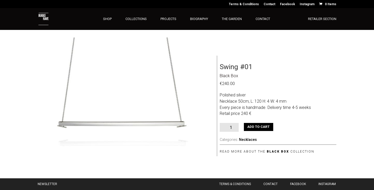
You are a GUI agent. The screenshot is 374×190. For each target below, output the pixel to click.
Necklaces (248, 139)
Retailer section (322, 19)
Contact (269, 4)
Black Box (229, 75)
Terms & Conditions (244, 4)
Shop (107, 19)
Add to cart (258, 127)
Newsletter (47, 184)
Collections (136, 19)
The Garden (232, 19)
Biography (199, 19)
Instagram (307, 4)
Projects (168, 19)
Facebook (287, 4)
